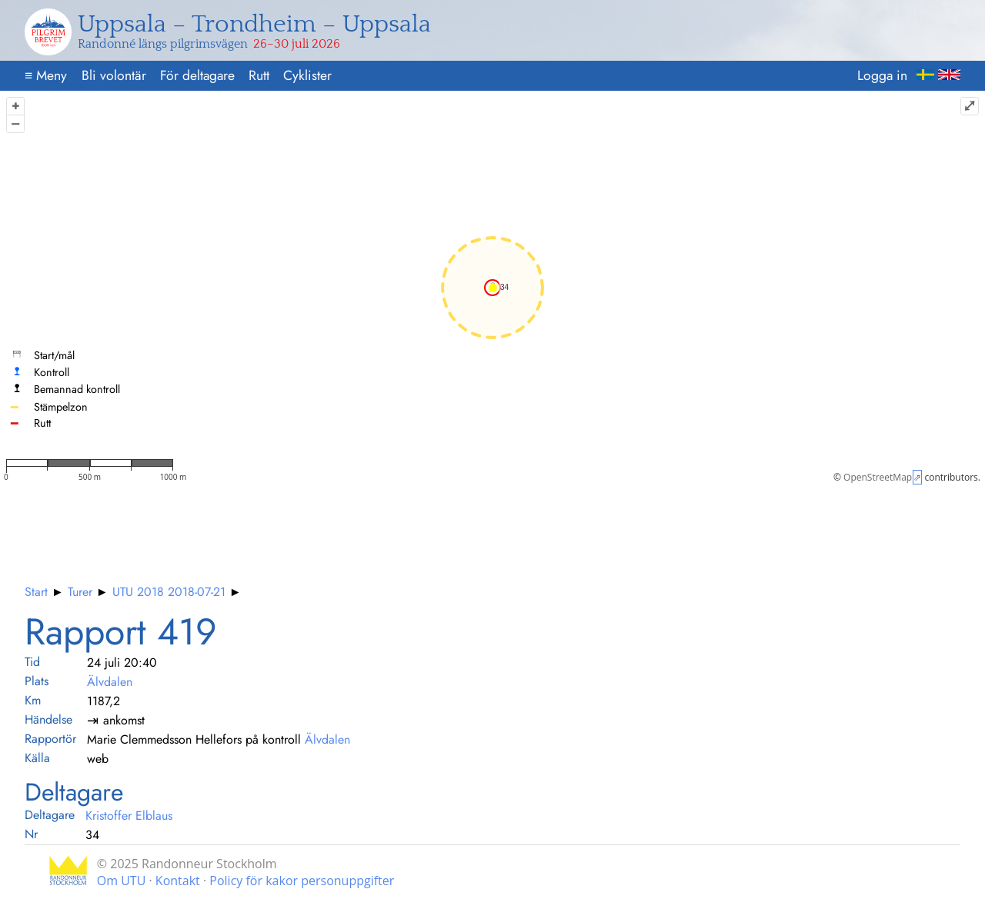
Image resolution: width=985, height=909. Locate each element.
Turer (80, 592)
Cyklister (307, 75)
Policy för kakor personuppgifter (301, 880)
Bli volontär (114, 75)
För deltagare (197, 75)
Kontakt (177, 880)
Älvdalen (109, 682)
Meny (46, 75)
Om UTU (121, 880)
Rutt (259, 75)
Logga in (882, 75)
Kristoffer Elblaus (128, 815)
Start (36, 592)
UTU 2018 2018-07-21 (168, 592)
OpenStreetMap (877, 477)
